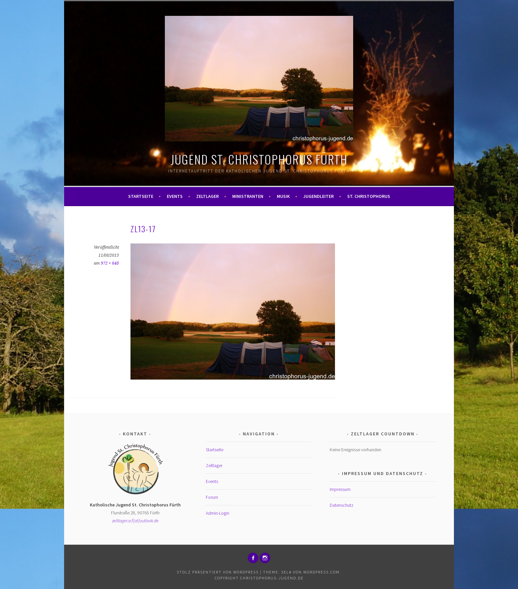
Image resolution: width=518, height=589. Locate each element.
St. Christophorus (368, 196)
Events (175, 196)
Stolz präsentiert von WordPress (218, 572)
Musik (283, 196)
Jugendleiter (318, 196)
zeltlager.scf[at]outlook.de (135, 521)
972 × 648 (110, 263)
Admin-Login (217, 513)
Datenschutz (341, 505)
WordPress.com (321, 572)
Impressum (340, 489)
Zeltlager (207, 196)
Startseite (140, 196)
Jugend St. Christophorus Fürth (259, 159)
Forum (212, 497)
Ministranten (247, 196)
